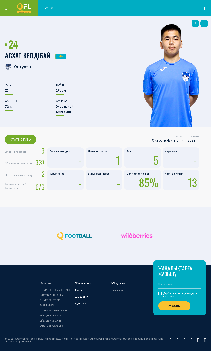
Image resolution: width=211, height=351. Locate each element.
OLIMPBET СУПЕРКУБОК (53, 310)
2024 (191, 140)
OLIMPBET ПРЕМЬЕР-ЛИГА (55, 290)
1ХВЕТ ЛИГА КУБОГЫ (52, 325)
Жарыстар (46, 283)
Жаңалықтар (83, 283)
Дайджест (81, 297)
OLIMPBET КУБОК (50, 300)
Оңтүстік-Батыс (165, 140)
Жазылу (174, 305)
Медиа (79, 290)
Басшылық (117, 290)
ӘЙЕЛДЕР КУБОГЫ (50, 320)
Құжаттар (81, 303)
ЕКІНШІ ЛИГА (47, 305)
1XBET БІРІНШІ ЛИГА (51, 295)
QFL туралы (118, 283)
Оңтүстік (18, 67)
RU (53, 8)
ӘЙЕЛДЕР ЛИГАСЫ (50, 315)
